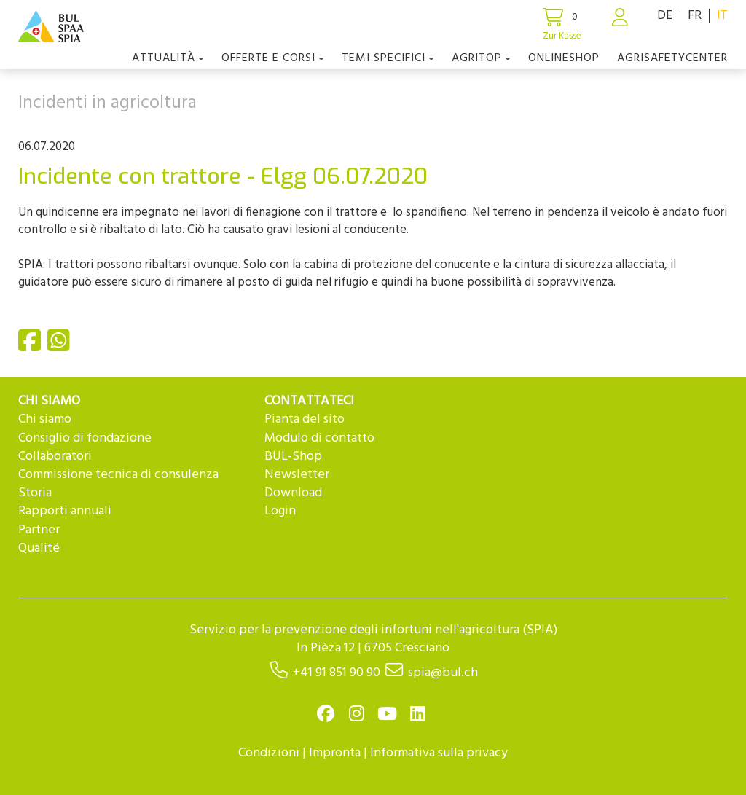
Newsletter (296, 474)
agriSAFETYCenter (672, 58)
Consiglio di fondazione (85, 438)
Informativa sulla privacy (439, 753)
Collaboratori (55, 456)
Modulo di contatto (319, 438)
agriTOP (481, 58)
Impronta (335, 753)
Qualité (39, 548)
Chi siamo (44, 419)
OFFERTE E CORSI (272, 58)
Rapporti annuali (64, 511)
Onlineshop (564, 58)
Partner (39, 530)
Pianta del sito (304, 419)
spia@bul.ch (443, 673)
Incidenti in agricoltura (107, 103)
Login (280, 511)
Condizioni (268, 753)
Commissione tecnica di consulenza (118, 474)
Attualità (168, 58)
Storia (35, 493)
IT (722, 16)
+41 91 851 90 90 (336, 673)
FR (695, 16)
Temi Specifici (388, 58)
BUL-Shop (293, 456)
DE (664, 16)
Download (293, 493)
